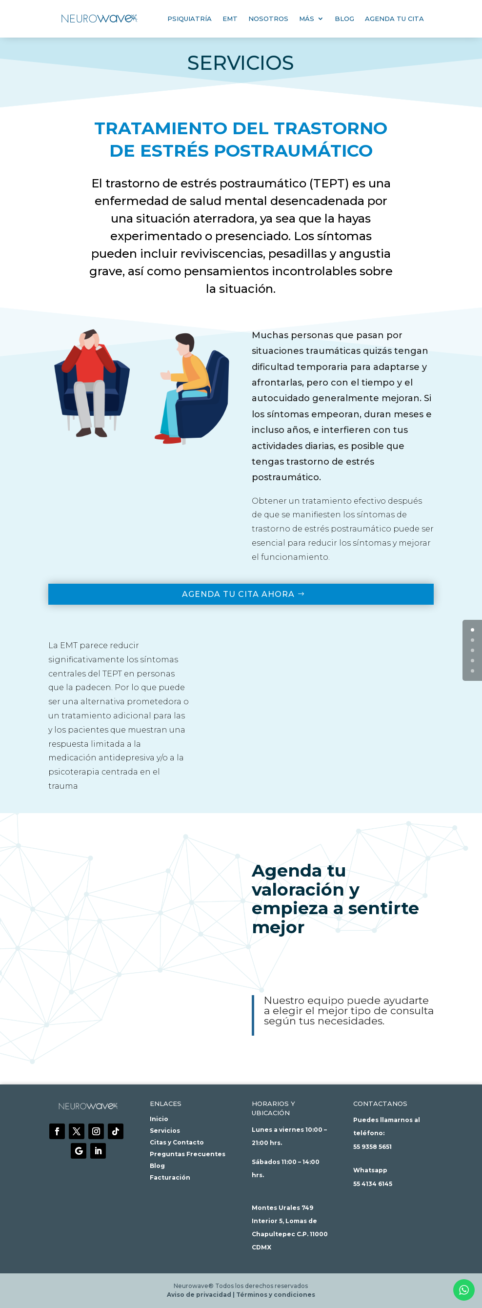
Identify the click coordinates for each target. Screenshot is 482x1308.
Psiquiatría (189, 18)
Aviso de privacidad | (201, 1294)
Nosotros (268, 18)
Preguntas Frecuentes (187, 1154)
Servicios (165, 1130)
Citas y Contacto (177, 1142)
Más (306, 18)
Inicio (159, 1119)
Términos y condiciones (275, 1294)
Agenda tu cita (394, 18)
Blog (344, 18)
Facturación (170, 1177)
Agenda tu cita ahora (238, 594)
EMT (230, 18)
